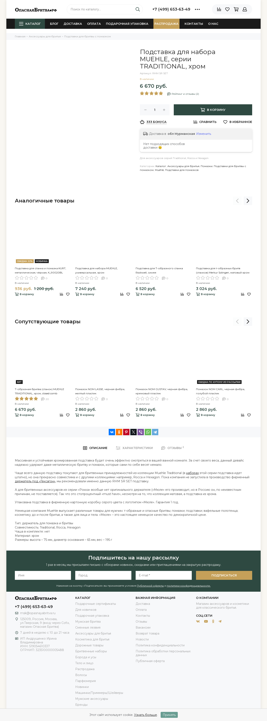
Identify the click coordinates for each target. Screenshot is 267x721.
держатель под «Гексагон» (35, 481)
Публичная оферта (150, 661)
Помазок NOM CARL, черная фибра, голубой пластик (220, 391)
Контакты (194, 24)
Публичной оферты (150, 585)
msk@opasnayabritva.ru (38, 613)
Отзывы (141, 621)
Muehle (159, 170)
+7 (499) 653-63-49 (171, 9)
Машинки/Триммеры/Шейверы (99, 693)
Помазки (207, 166)
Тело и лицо (84, 663)
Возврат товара (147, 633)
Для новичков (85, 610)
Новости (142, 639)
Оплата (94, 24)
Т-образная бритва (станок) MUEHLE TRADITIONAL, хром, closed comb (39, 391)
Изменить (203, 134)
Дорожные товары (89, 645)
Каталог (30, 24)
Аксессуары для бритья (183, 166)
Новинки (82, 687)
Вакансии (143, 627)
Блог (54, 24)
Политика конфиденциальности (160, 645)
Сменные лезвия (87, 627)
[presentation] (237, 201)
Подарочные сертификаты (95, 604)
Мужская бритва (88, 621)
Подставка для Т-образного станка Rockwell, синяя (159, 270)
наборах (192, 473)
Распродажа (166, 24)
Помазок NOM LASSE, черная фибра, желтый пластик (100, 391)
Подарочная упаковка (127, 24)
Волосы (81, 675)
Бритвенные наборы (91, 651)
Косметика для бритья (92, 639)
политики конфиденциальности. (189, 585)
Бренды (81, 705)
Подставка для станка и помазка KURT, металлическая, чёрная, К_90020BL (40, 270)
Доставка (73, 24)
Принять (169, 715)
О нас (213, 24)
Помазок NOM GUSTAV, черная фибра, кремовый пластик (162, 391)
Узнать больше (145, 715)
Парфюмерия (85, 681)
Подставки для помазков (182, 170)
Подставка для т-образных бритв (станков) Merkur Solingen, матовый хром (222, 270)
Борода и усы (85, 657)
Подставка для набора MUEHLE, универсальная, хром (96, 270)
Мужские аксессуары (91, 699)
